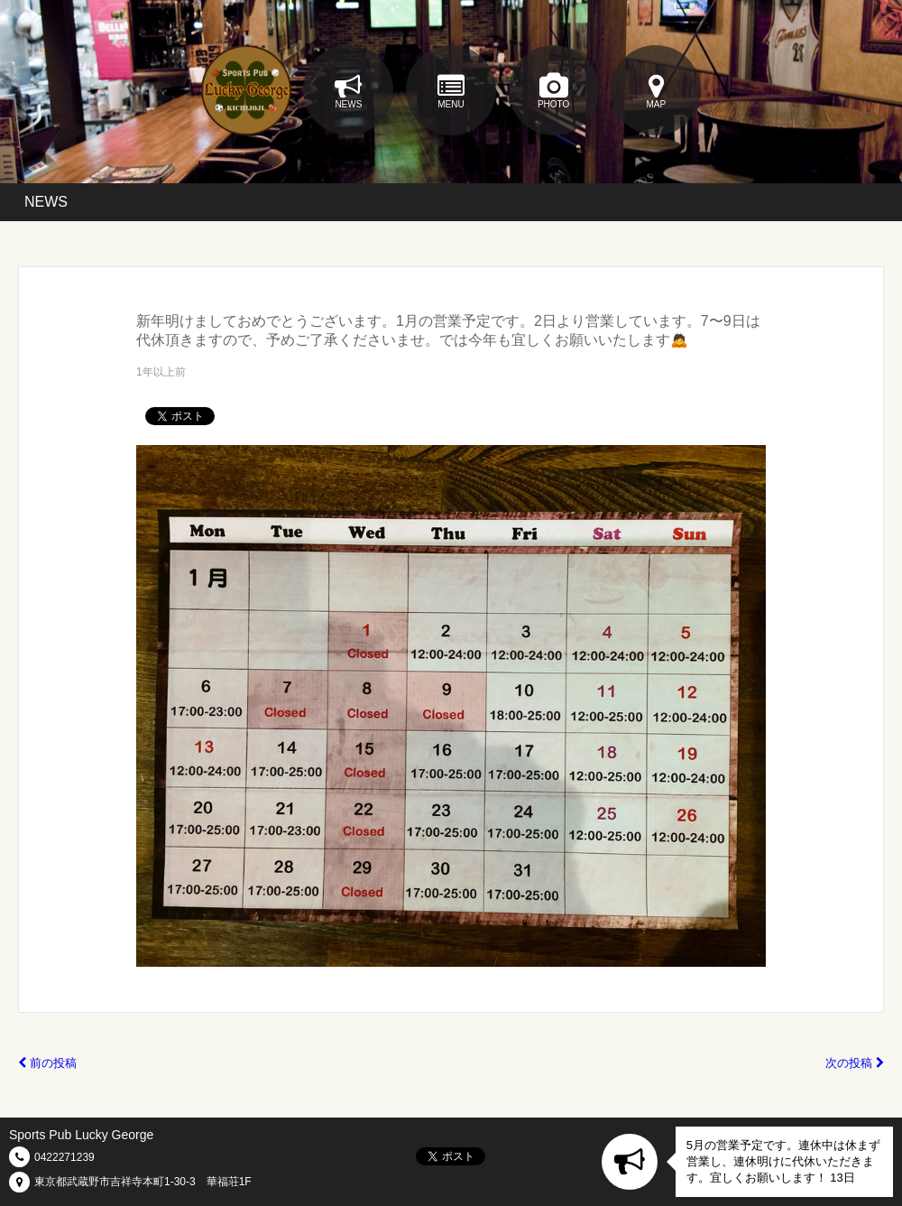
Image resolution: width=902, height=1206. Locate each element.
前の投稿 (47, 1063)
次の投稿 (854, 1063)
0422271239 (64, 1157)
